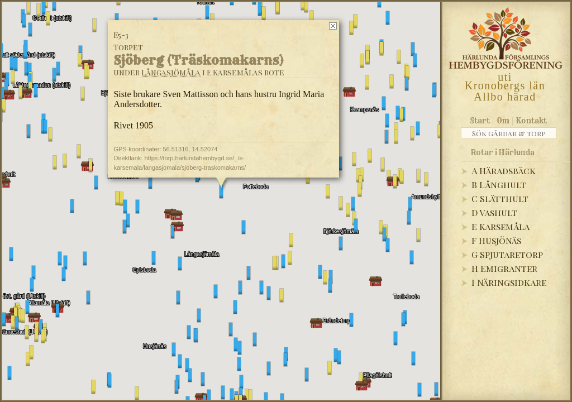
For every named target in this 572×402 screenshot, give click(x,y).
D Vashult (494, 212)
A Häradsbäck (503, 170)
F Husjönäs (496, 240)
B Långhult (498, 184)
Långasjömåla (171, 72)
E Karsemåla (500, 226)
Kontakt (531, 120)
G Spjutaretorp (507, 254)
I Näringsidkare (508, 282)
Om (503, 120)
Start (480, 120)
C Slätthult (499, 198)
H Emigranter (504, 268)
